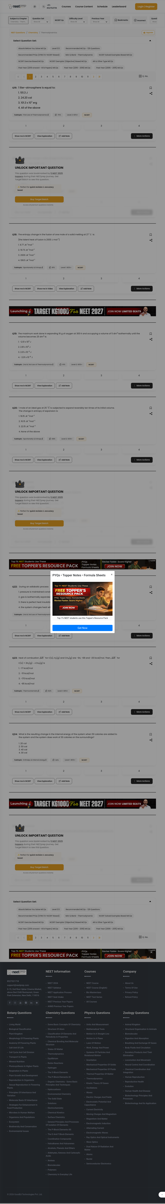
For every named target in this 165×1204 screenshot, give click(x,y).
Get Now (82, 628)
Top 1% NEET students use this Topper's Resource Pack (82, 618)
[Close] (112, 574)
